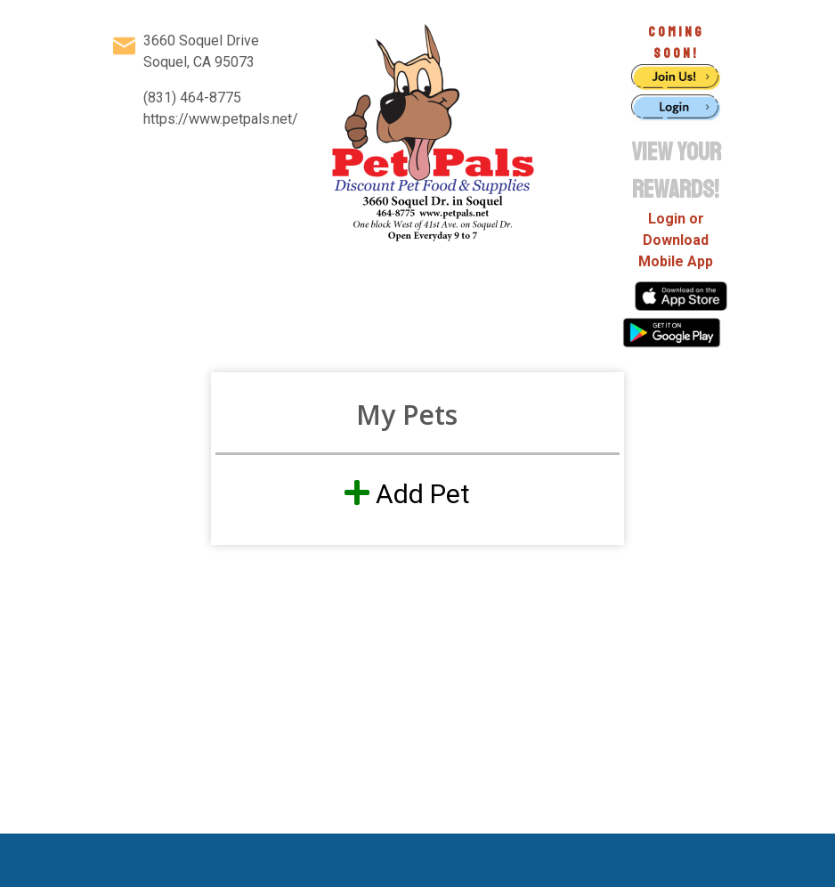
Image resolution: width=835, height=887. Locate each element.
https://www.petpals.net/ (220, 118)
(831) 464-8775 (192, 97)
